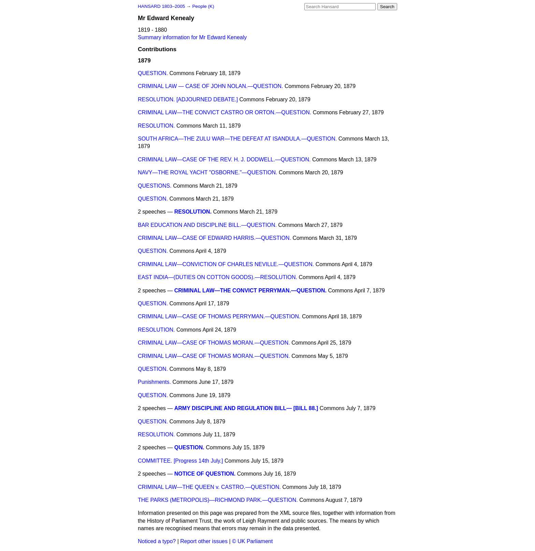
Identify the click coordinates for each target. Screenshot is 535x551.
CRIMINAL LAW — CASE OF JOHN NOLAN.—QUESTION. (210, 86)
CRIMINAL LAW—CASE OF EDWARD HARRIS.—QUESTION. (214, 238)
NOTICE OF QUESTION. (205, 474)
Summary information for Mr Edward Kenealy (192, 37)
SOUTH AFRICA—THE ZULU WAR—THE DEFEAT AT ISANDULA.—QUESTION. (237, 139)
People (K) (203, 6)
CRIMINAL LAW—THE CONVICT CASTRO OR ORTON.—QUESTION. (224, 112)
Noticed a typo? (157, 541)
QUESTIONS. (155, 186)
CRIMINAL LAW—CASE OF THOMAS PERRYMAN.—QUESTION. (219, 316)
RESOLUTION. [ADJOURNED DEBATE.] (188, 99)
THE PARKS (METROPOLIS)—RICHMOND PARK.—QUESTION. (218, 500)
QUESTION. (153, 73)
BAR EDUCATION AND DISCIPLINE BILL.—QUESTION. (207, 225)
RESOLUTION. (156, 126)
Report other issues (204, 541)
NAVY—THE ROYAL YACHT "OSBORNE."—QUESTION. (207, 172)
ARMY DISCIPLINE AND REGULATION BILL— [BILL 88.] (246, 408)
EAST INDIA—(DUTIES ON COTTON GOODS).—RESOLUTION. (217, 277)
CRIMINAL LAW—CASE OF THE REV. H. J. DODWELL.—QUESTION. (224, 159)
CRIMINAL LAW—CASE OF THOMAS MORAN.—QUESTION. (214, 343)
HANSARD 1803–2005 (161, 6)
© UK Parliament (252, 541)
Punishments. (154, 382)
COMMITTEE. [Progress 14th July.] (180, 461)
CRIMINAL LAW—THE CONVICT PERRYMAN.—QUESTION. (250, 290)
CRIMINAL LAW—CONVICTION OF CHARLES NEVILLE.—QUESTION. (226, 264)
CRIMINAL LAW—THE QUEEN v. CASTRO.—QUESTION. (209, 487)
